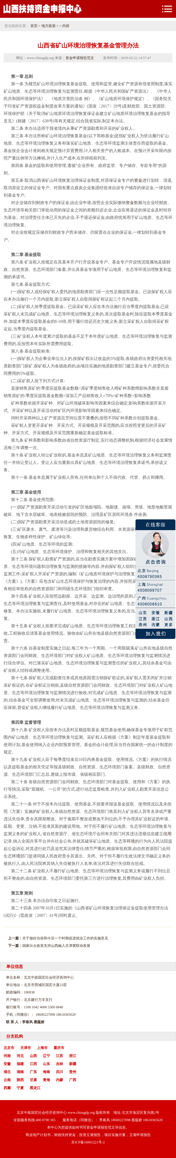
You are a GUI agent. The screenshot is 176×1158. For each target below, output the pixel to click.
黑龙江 (35, 1088)
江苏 (59, 1056)
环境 (131, 841)
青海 (46, 1080)
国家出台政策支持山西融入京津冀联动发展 (56, 946)
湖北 (7, 1072)
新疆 (72, 1064)
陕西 (20, 1080)
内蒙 (59, 1080)
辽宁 (46, 1056)
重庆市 (59, 1048)
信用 (167, 834)
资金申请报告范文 (80, 58)
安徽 (7, 1064)
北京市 (9, 1048)
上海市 (42, 1048)
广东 (33, 1072)
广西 (72, 1080)
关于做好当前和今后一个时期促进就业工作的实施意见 (65, 938)
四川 (59, 1072)
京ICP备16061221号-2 (88, 1142)
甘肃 (33, 1080)
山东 (46, 1064)
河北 (20, 1056)
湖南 (20, 1072)
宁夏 (20, 1088)
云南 (7, 1080)
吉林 (59, 1064)
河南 (7, 1056)
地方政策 (48, 26)
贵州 (72, 1072)
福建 (20, 1064)
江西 (33, 1064)
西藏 (7, 1088)
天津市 (25, 1048)
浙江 (72, 1056)
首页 (34, 26)
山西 (33, 1056)
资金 (138, 180)
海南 (46, 1072)
